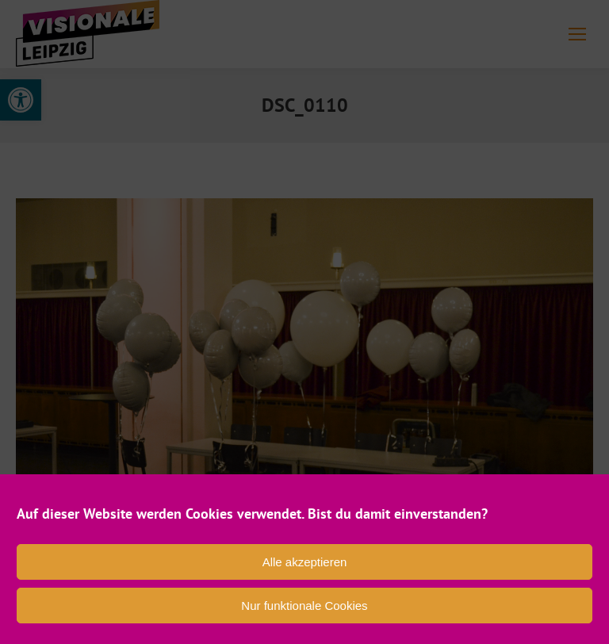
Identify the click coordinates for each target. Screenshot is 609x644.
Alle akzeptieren (304, 562)
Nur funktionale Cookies (304, 605)
